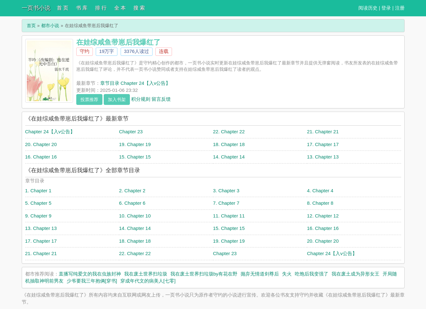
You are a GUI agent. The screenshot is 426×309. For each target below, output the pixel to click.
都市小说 (50, 25)
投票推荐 (89, 99)
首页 (31, 25)
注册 (400, 8)
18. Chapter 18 (229, 144)
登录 (386, 8)
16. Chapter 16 (41, 156)
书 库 (81, 8)
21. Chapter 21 (323, 131)
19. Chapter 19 (135, 144)
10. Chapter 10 (135, 215)
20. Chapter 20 (41, 144)
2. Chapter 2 (132, 190)
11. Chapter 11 (229, 215)
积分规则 (140, 98)
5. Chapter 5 (38, 203)
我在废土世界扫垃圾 (145, 273)
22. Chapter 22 (229, 131)
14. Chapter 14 (229, 156)
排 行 (101, 8)
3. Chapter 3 (226, 190)
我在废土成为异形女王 (355, 273)
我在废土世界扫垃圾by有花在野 (204, 273)
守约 (84, 51)
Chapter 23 (131, 131)
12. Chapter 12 (323, 215)
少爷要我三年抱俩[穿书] (92, 280)
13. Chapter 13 (323, 156)
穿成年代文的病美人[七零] (148, 280)
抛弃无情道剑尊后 (260, 273)
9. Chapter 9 (38, 215)
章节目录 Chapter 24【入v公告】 (135, 83)
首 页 (62, 8)
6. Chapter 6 (132, 203)
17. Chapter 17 (323, 144)
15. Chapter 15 (135, 156)
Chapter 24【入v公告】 (50, 131)
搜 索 (139, 8)
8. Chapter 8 (320, 203)
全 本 (120, 8)
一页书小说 (36, 8)
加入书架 (117, 99)
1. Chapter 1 (38, 190)
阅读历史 (367, 8)
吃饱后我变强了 (311, 273)
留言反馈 (161, 98)
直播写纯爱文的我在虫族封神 (90, 273)
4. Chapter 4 (320, 190)
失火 (287, 273)
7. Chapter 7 (226, 203)
